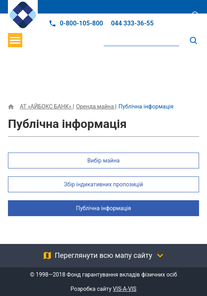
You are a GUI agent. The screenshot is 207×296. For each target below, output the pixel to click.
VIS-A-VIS (124, 289)
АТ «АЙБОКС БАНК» (46, 106)
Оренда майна (95, 106)
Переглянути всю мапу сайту (103, 255)
